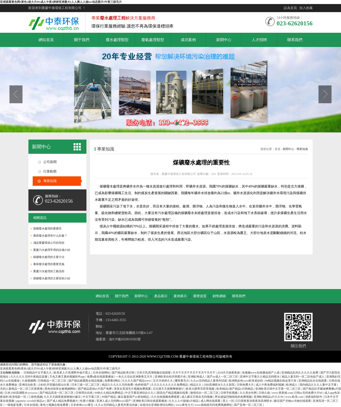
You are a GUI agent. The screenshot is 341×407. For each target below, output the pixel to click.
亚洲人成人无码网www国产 (114, 400)
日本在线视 (31, 405)
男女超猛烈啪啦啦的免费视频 (233, 396)
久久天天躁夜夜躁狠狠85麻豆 (62, 396)
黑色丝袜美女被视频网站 (60, 388)
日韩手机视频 (229, 392)
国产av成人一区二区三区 (223, 376)
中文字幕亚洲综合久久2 (140, 392)
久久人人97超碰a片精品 (184, 400)
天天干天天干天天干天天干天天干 (194, 372)
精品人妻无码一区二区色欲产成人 (303, 376)
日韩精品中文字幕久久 (38, 372)
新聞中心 (288, 149)
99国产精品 (109, 396)
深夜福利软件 (314, 396)
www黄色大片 (184, 405)
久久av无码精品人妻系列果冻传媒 (116, 405)
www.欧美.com (294, 396)
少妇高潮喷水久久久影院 (219, 384)
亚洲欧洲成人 (197, 376)
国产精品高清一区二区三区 (57, 392)
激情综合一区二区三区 (204, 392)
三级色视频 (35, 396)
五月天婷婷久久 (163, 380)
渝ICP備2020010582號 (125, 339)
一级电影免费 (13, 405)
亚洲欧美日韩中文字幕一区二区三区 (278, 388)
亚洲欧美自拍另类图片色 (171, 376)
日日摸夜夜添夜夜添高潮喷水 (254, 400)
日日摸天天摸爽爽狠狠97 (169, 388)
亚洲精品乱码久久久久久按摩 (300, 372)
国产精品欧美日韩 (123, 372)
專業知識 (302, 149)
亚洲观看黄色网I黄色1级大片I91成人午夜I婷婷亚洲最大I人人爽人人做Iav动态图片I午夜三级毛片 (61, 2)
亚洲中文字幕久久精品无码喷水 (260, 376)
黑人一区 (228, 400)
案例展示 (180, 296)
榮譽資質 (199, 296)
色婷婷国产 (142, 384)
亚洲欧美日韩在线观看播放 (150, 400)
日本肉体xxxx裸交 (82, 405)
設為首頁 (290, 8)
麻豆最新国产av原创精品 (134, 396)
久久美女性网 (248, 392)
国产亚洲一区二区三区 (248, 405)
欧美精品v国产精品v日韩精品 (235, 388)
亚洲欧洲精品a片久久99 (269, 396)
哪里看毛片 (182, 380)
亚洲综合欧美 (28, 384)
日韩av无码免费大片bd (308, 392)
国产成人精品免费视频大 (63, 400)
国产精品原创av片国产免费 (95, 388)
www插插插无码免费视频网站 (214, 405)
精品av (40, 400)
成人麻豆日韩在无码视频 (197, 396)
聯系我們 (238, 296)
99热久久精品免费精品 (109, 392)
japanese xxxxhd (25, 400)
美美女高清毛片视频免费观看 (133, 388)
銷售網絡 (219, 296)
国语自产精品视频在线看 (173, 392)
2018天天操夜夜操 (229, 372)
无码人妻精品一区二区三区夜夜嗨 (21, 388)
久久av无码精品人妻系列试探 (209, 380)
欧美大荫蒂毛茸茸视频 (200, 388)
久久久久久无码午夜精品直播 (29, 376)
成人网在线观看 (211, 400)
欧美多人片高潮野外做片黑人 (72, 372)
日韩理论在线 (84, 392)
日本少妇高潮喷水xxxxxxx (21, 392)
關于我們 (121, 296)
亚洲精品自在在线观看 (313, 380)
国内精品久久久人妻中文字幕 (318, 384)
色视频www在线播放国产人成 (261, 372)
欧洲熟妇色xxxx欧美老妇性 (246, 380)
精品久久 (196, 384)
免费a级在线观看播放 (100, 376)
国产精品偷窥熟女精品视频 (85, 380)
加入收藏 (306, 8)
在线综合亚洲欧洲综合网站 (157, 405)
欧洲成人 (292, 384)
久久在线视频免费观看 (165, 396)
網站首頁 (102, 296)
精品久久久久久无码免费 (118, 384)
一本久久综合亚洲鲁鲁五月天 (134, 376)
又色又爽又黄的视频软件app (67, 376)
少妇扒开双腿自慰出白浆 (54, 384)
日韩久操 (265, 392)
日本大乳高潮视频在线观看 (154, 372)
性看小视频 (87, 400)
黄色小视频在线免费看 (54, 405)
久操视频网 (29, 380)
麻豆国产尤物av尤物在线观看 (292, 400)
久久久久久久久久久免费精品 (170, 384)
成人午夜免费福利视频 (270, 384)
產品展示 (160, 296)
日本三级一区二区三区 (85, 384)
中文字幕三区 (91, 396)
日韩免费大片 (246, 384)
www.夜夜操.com (282, 392)
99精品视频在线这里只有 (281, 380)
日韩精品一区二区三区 (52, 380)
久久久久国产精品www (137, 380)
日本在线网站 (102, 372)
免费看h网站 (112, 380)
